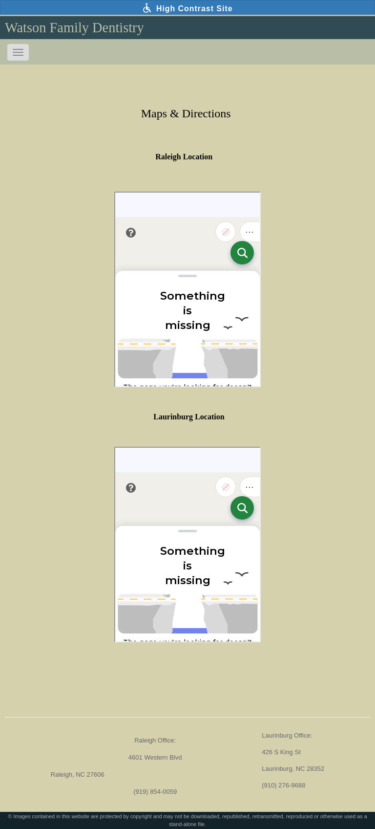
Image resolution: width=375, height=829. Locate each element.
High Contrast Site (187, 8)
